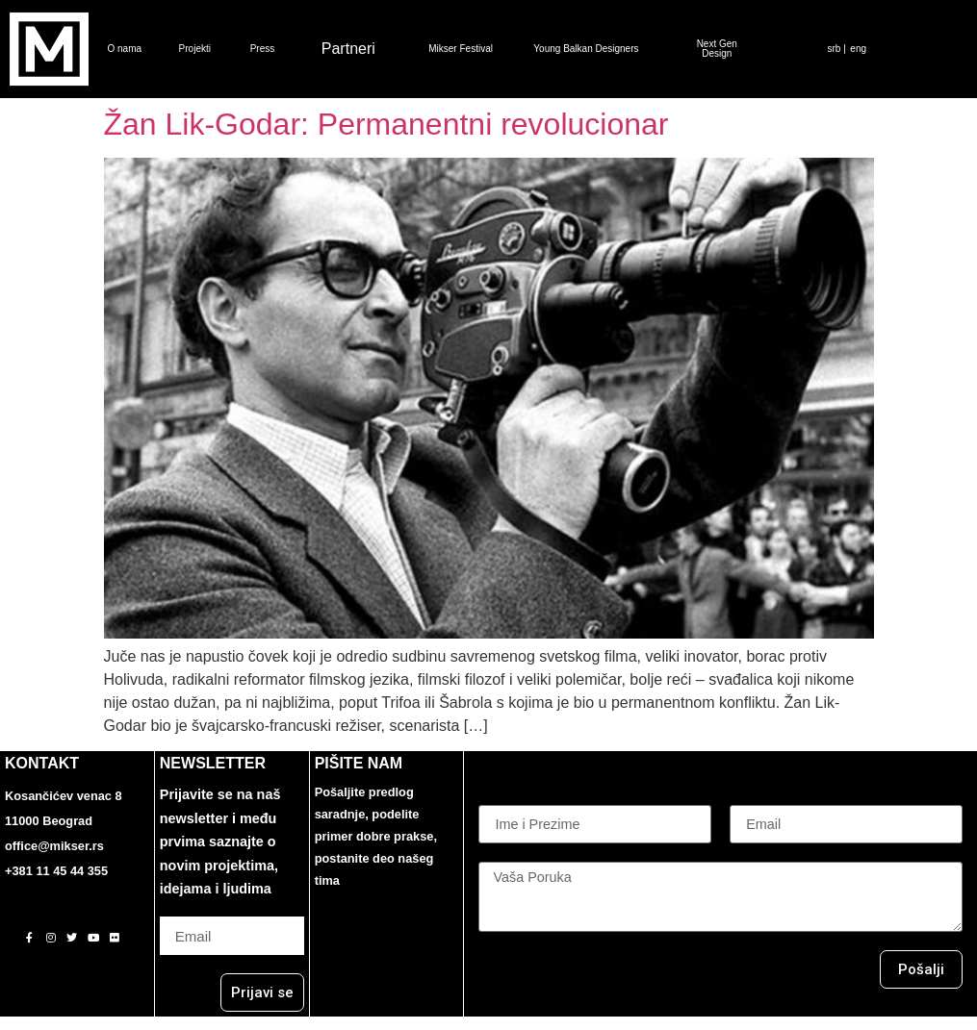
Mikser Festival (460, 48)
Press (262, 48)
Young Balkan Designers (585, 48)
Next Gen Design (717, 48)
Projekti (195, 48)
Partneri (348, 48)
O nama (125, 48)
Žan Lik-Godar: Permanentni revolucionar (386, 124)
